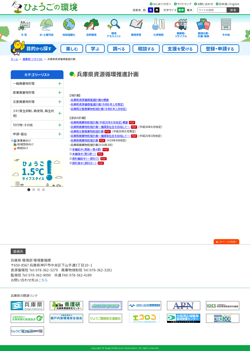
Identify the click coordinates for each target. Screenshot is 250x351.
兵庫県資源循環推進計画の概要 (90, 100)
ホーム (14, 59)
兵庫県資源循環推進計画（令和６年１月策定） (97, 104)
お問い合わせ (205, 4)
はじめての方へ (162, 4)
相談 (146, 48)
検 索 (233, 10)
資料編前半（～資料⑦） (85, 158)
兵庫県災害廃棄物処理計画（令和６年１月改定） (99, 109)
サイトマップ (184, 4)
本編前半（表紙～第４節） (87, 149)
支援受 (180, 48)
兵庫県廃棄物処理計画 (84, 140)
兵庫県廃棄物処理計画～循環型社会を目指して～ (100, 127)
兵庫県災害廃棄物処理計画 (87, 131)
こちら (43, 279)
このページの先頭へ (227, 241)
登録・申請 (220, 48)
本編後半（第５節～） (84, 154)
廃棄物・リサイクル (33, 59)
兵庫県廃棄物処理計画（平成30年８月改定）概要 (99, 122)
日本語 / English (229, 4)
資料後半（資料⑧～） (84, 163)
